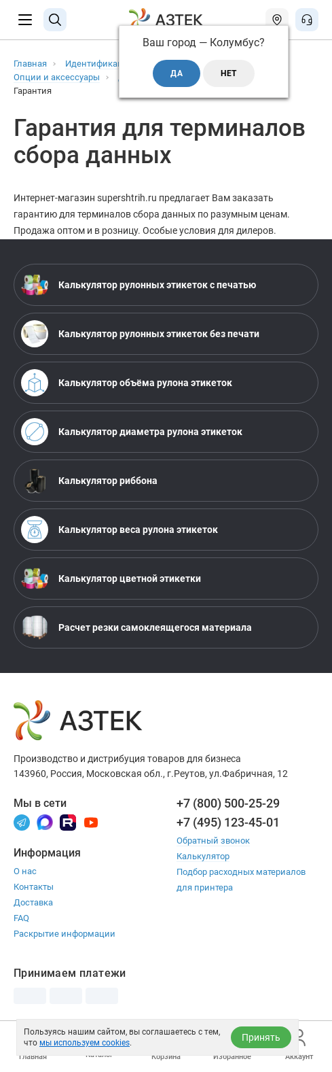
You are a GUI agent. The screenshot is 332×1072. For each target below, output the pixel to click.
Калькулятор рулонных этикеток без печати (140, 333)
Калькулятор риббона (89, 480)
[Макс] (45, 821)
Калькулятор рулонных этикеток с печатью (138, 284)
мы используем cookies (84, 1043)
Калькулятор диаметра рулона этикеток (131, 431)
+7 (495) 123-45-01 (228, 822)
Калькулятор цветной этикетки (111, 578)
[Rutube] (68, 821)
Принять (261, 1037)
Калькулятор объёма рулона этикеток (126, 382)
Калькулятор (203, 856)
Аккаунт (299, 1045)
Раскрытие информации (64, 934)
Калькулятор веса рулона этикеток (119, 529)
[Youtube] (91, 821)
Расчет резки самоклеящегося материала (136, 627)
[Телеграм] (22, 821)
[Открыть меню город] (277, 19)
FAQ (21, 918)
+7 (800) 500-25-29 (228, 803)
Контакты (34, 887)
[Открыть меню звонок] (306, 19)
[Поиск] (55, 19)
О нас (25, 871)
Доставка (33, 902)
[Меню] (25, 19)
